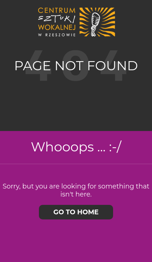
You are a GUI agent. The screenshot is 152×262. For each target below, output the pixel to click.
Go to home (76, 212)
